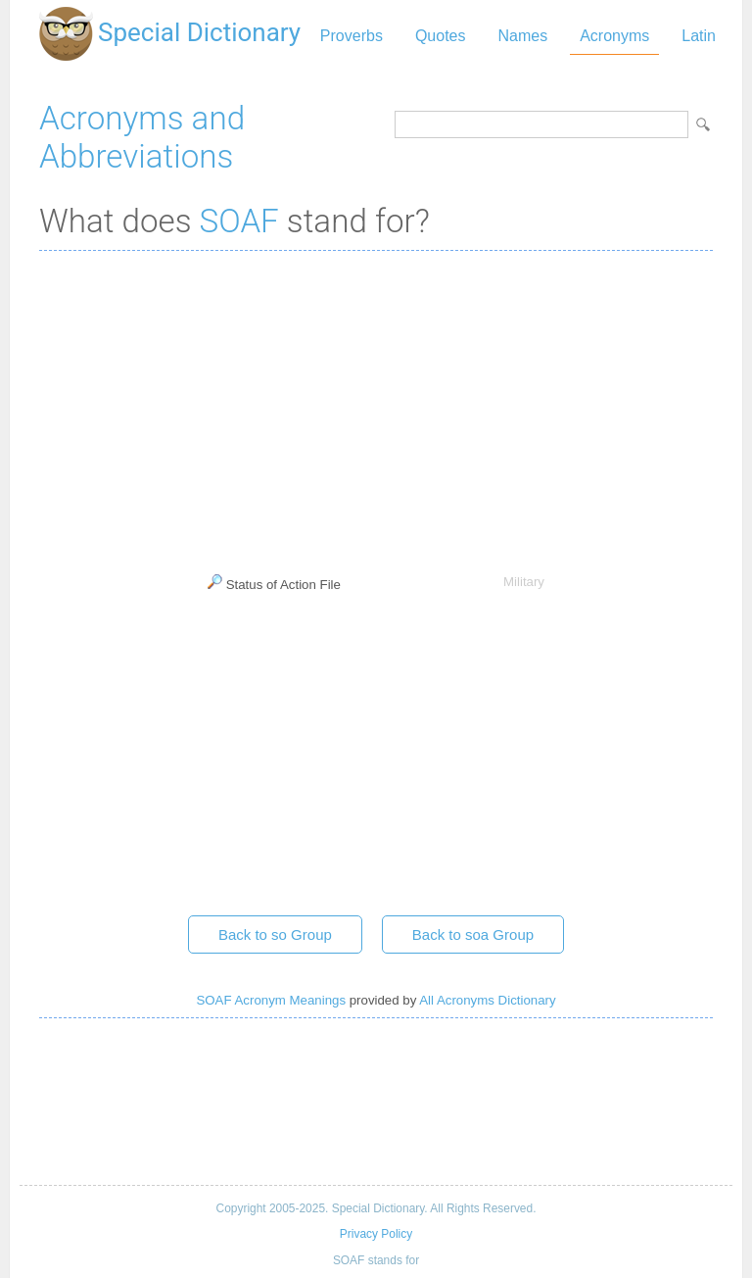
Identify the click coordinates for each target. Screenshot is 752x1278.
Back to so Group (275, 934)
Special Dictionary (199, 32)
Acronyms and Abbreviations (142, 137)
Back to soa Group (473, 934)
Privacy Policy (376, 1234)
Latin (699, 35)
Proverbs (351, 35)
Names (522, 35)
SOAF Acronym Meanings (271, 1000)
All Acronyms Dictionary (487, 1000)
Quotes (440, 35)
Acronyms (614, 35)
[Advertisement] (376, 407)
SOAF (239, 221)
